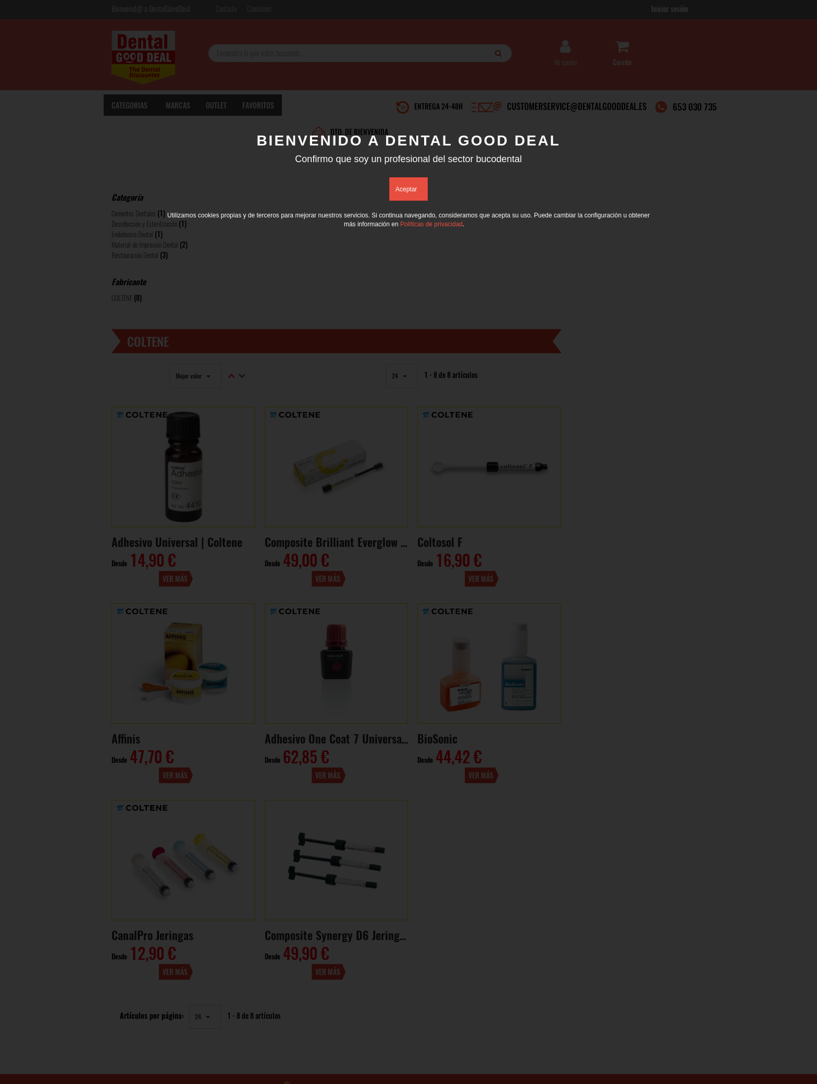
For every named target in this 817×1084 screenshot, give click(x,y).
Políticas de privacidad (431, 224)
